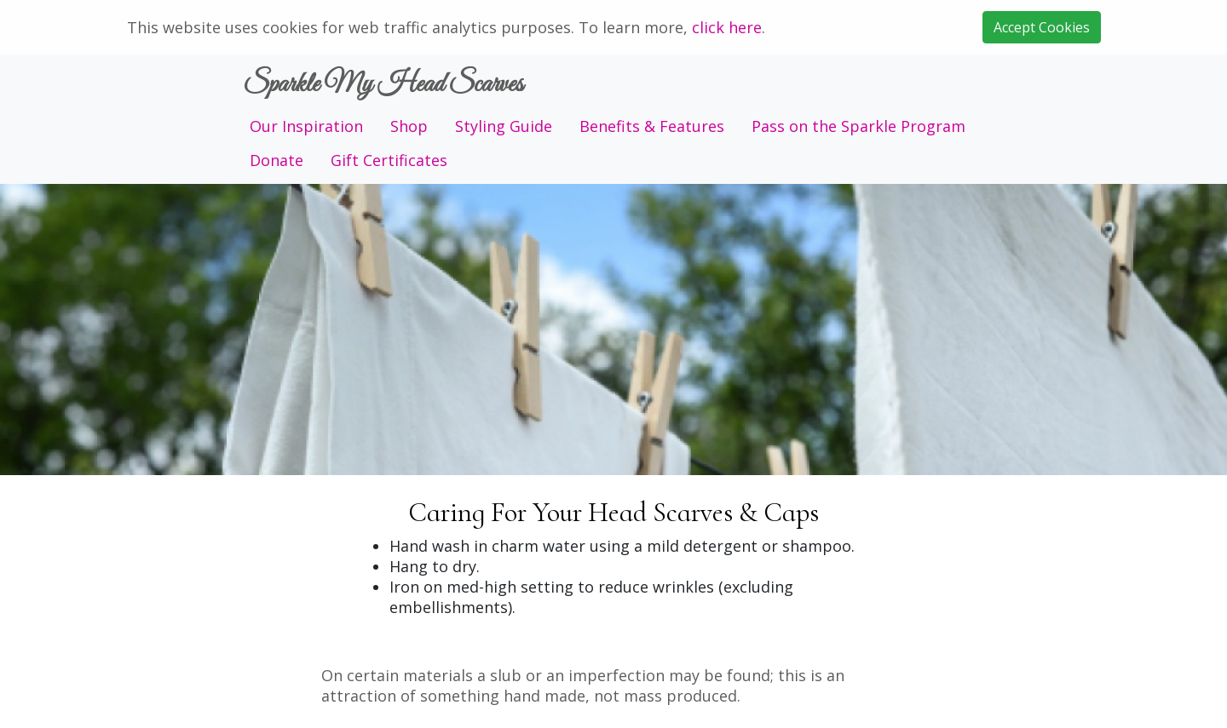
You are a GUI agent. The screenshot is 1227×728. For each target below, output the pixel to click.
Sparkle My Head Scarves (383, 85)
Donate (276, 160)
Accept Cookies (1042, 27)
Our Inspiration (306, 126)
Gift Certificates (389, 160)
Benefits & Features (651, 126)
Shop (409, 126)
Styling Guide (503, 126)
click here (727, 27)
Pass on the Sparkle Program (858, 126)
